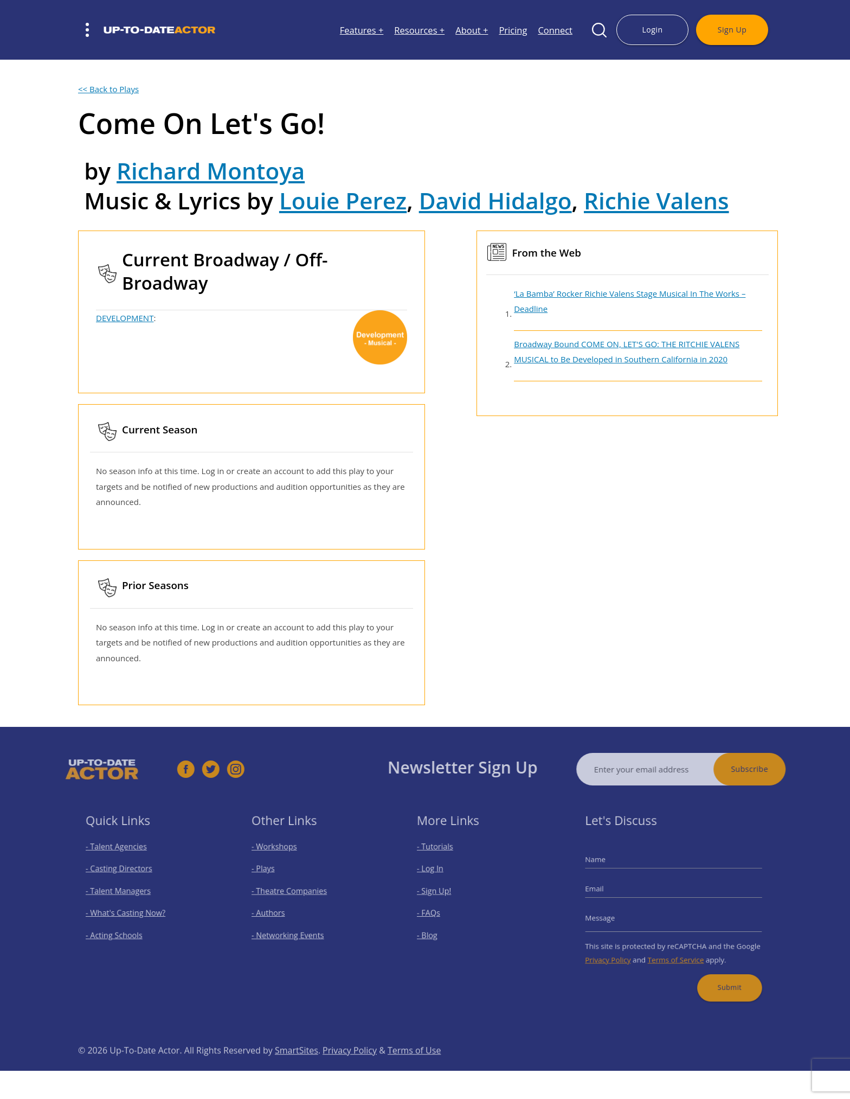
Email (605, 890)
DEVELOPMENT (124, 317)
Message (610, 916)
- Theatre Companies (292, 893)
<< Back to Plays (108, 89)
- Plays (270, 873)
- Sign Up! (441, 893)
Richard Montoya (211, 170)
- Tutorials (442, 854)
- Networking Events (291, 931)
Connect (555, 30)
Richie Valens (656, 200)
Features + (362, 30)
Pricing (513, 30)
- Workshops (279, 854)
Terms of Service (675, 952)
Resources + (419, 30)
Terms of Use (414, 1066)
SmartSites (296, 1066)
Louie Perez (343, 200)
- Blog (435, 931)
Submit (722, 977)
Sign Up (732, 29)
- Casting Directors (123, 873)
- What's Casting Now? (129, 912)
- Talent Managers (123, 893)
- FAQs (436, 912)
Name (606, 865)
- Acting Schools (119, 931)
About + (471, 30)
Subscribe (766, 769)
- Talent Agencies (121, 854)
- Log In (437, 873)
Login (652, 29)
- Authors (274, 912)
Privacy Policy (616, 952)
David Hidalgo (495, 200)
